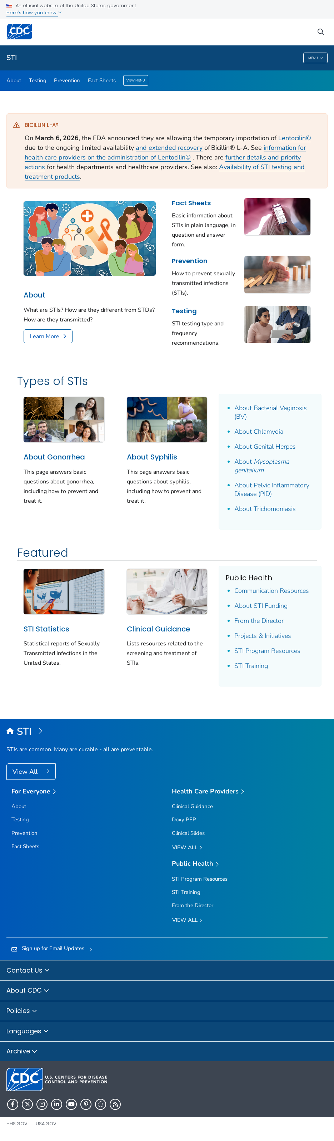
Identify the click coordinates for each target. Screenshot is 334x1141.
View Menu (135, 80)
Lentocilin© (294, 138)
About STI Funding (261, 605)
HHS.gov (17, 1123)
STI (11, 58)
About (13, 80)
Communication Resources (271, 590)
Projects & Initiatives (262, 635)
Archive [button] (22, 1052)
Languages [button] (27, 1032)
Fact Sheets (102, 80)
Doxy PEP (184, 819)
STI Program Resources (267, 650)
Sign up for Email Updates (53, 948)
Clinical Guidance (158, 629)
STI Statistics (46, 629)
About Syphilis (152, 457)
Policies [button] (22, 1011)
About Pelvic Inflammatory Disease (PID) (271, 489)
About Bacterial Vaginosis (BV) (270, 412)
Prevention (67, 80)
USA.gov (46, 1123)
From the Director (259, 620)
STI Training (251, 666)
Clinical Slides (188, 833)
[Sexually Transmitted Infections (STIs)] (167, 732)
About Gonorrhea (54, 457)
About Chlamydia (258, 431)
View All (26, 771)
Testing (37, 80)
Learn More (44, 336)
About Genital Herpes (265, 446)
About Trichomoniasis (265, 509)
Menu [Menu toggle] (315, 58)
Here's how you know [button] (34, 12)
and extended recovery (169, 147)
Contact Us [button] (28, 971)
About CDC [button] (27, 991)
